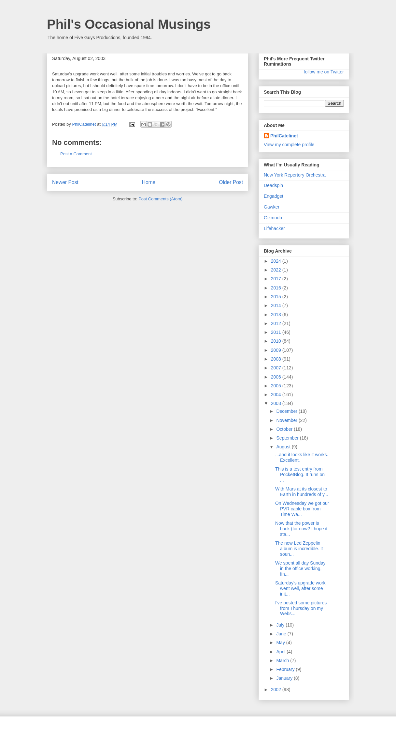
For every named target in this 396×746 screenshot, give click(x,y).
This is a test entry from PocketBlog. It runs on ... (300, 474)
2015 (276, 296)
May (281, 642)
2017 (276, 278)
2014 (276, 305)
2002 (276, 689)
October (285, 429)
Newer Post (65, 182)
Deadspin (273, 185)
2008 (276, 359)
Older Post (231, 182)
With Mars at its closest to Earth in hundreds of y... (301, 491)
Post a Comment (76, 153)
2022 (276, 269)
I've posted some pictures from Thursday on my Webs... (301, 608)
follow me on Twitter (324, 71)
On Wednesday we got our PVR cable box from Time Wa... (302, 509)
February (286, 669)
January (285, 678)
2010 (276, 341)
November (287, 420)
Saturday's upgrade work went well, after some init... (300, 588)
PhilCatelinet (284, 135)
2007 (276, 367)
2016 (276, 287)
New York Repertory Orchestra (295, 175)
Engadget (273, 196)
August (283, 446)
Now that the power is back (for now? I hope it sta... (301, 529)
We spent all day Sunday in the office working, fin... (300, 568)
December (287, 411)
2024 (276, 261)
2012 (276, 323)
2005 (276, 385)
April (281, 651)
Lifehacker (274, 228)
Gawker (271, 207)
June (281, 633)
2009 (276, 350)
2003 (276, 403)
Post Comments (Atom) (160, 198)
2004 (276, 394)
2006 (276, 377)
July (281, 625)
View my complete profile (289, 144)
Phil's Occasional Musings (129, 24)
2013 (276, 314)
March (283, 660)
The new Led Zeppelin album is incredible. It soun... (299, 548)
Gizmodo (273, 217)
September (288, 438)
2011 (276, 332)
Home (149, 182)
